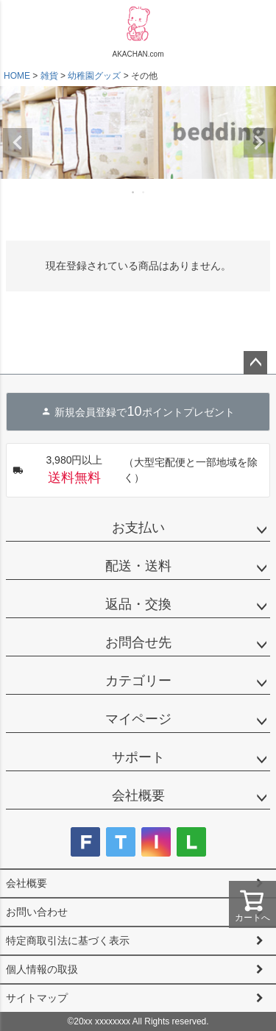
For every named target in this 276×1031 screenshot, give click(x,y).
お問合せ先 (138, 642)
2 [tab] (144, 192)
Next (258, 142)
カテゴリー (138, 680)
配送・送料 (138, 566)
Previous (17, 142)
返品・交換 (138, 604)
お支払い (138, 527)
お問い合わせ (37, 912)
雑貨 (49, 76)
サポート (138, 757)
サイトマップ (37, 998)
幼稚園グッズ (94, 76)
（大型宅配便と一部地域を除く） (135, 470)
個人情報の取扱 (42, 969)
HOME (17, 76)
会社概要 (138, 795)
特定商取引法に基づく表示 (68, 940)
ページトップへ (255, 363)
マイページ (138, 719)
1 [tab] (134, 192)
